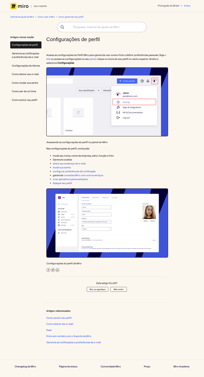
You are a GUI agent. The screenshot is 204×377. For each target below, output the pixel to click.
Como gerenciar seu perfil (70, 16)
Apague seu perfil (62, 183)
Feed (49, 330)
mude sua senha (62, 167)
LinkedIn (57, 270)
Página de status (68, 366)
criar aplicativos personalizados (70, 179)
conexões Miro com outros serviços (83, 175)
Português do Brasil (169, 5)
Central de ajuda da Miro (22, 16)
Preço (147, 366)
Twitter (53, 270)
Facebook (48, 270)
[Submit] (61, 27)
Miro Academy (181, 366)
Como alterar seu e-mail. (25, 74)
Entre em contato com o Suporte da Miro (68, 336)
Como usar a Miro (46, 16)
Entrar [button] (187, 5)
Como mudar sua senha (25, 82)
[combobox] (102, 27)
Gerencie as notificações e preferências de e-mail (25, 55)
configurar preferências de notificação (74, 171)
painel (93, 59)
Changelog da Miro (25, 366)
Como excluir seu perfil (24, 99)
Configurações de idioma (26, 65)
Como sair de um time (24, 91)
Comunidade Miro (111, 366)
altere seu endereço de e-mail (69, 163)
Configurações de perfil (25, 44)
